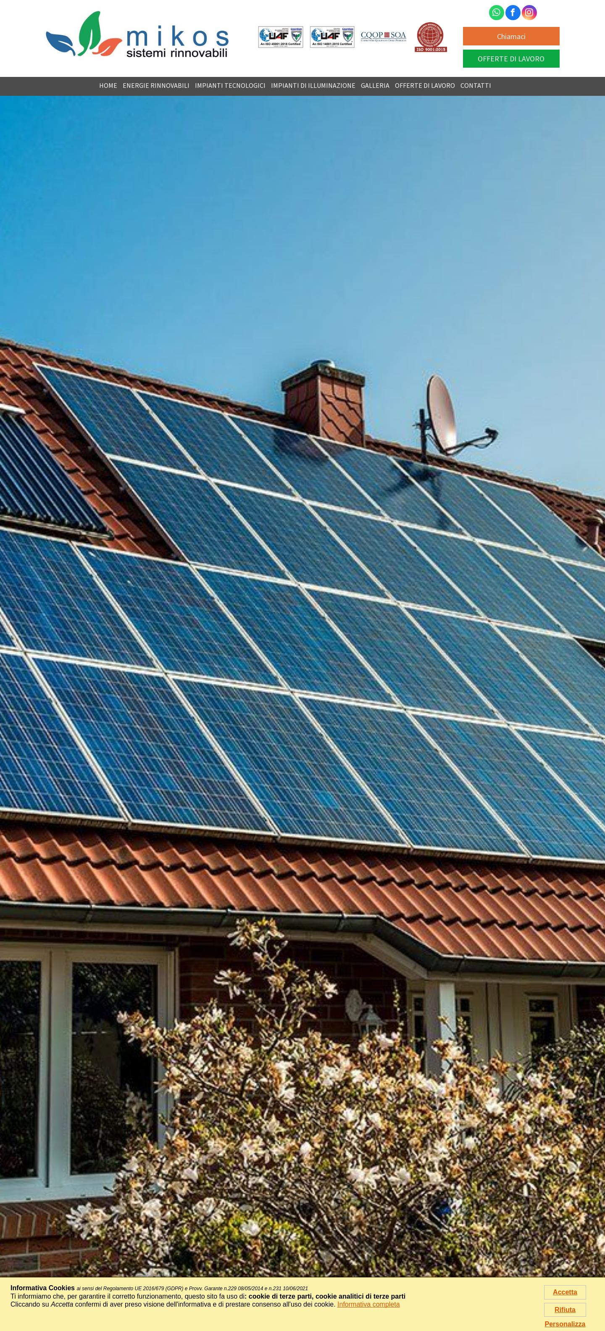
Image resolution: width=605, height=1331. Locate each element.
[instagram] (529, 13)
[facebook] (513, 13)
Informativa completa (368, 1304)
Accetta (565, 1292)
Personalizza (565, 1324)
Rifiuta (565, 1309)
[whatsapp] (496, 13)
